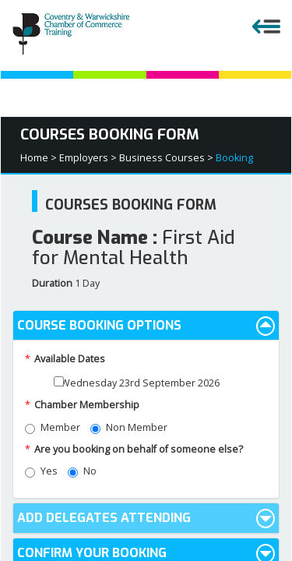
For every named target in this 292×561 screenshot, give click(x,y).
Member (52, 427)
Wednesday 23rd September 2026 (137, 383)
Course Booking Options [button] (146, 326)
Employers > (88, 157)
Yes (41, 471)
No (82, 471)
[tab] (146, 325)
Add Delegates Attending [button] (146, 518)
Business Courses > (166, 157)
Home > (38, 157)
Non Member (128, 427)
